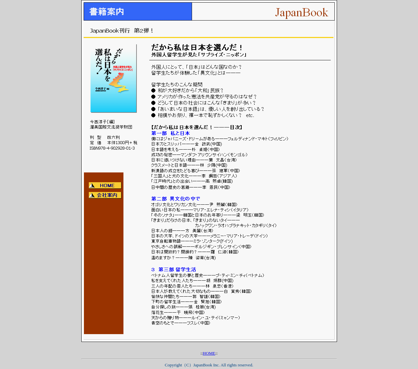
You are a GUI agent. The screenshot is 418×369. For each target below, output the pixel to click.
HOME (209, 353)
